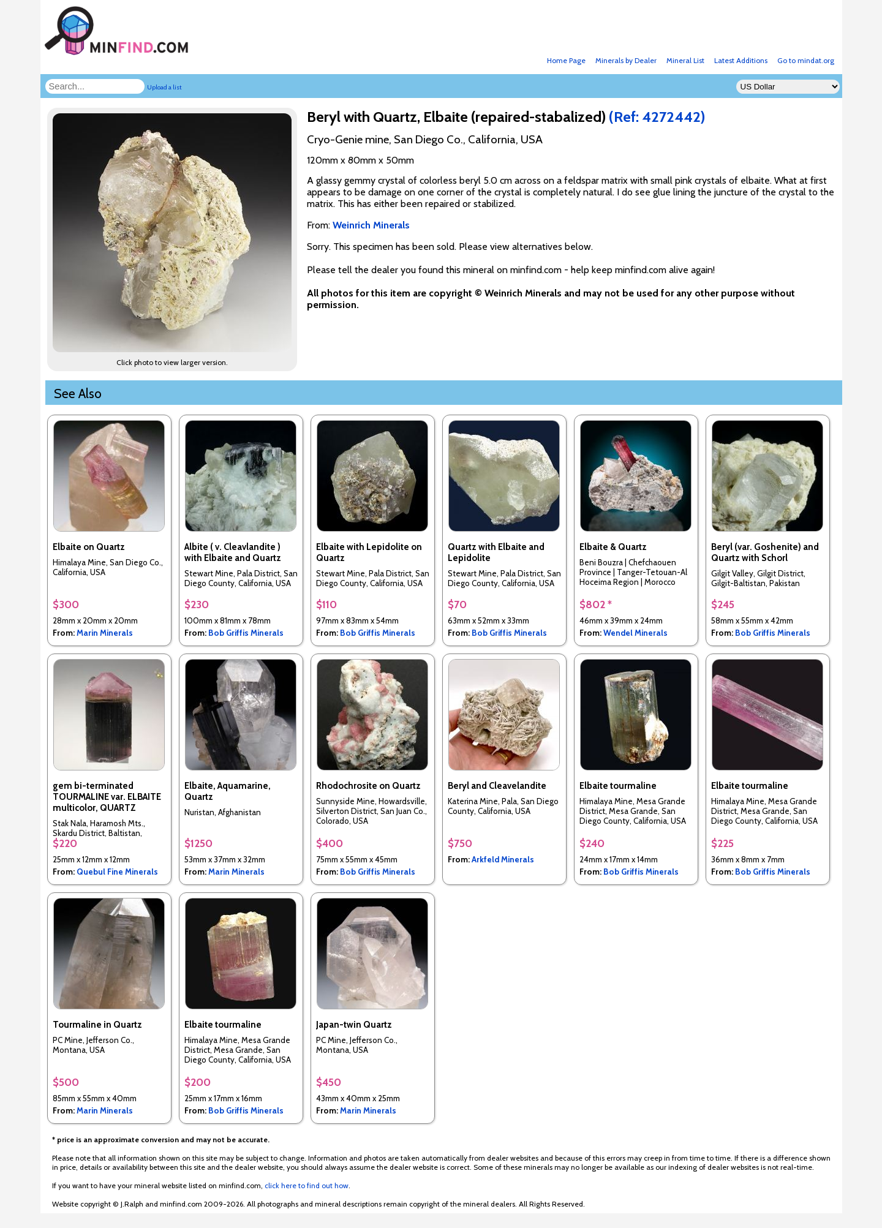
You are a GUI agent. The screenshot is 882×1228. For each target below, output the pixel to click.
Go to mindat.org (805, 60)
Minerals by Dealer (626, 60)
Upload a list (164, 87)
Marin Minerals (105, 633)
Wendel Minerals (635, 633)
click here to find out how (307, 1185)
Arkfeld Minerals (503, 859)
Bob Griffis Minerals (246, 633)
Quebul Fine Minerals (117, 871)
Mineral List (685, 60)
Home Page (566, 60)
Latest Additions (740, 60)
